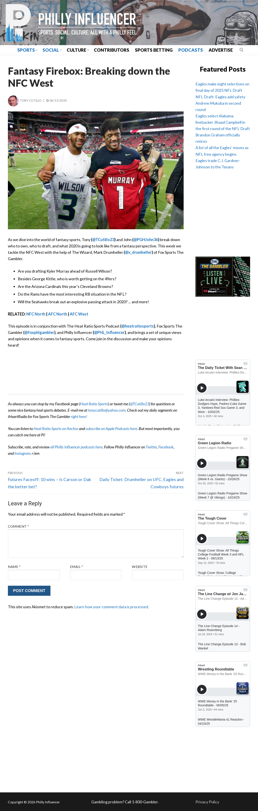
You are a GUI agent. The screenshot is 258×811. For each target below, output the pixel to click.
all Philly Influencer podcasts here (76, 446)
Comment (18, 526)
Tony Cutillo (24, 100)
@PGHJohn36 (146, 239)
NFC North (35, 314)
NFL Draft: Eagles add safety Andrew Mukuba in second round (220, 103)
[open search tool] (242, 50)
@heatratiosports (138, 326)
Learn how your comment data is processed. (111, 606)
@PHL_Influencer (109, 332)
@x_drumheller (138, 252)
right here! (79, 416)
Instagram (22, 453)
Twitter (151, 446)
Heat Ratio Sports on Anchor (56, 428)
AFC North (57, 314)
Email (76, 567)
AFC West (79, 314)
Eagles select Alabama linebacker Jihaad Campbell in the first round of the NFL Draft (222, 122)
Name (14, 567)
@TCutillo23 (103, 239)
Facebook (166, 446)
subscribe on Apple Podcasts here (111, 428)
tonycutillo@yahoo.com (106, 410)
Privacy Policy (207, 801)
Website (140, 567)
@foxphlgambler (39, 332)
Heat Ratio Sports (94, 403)
